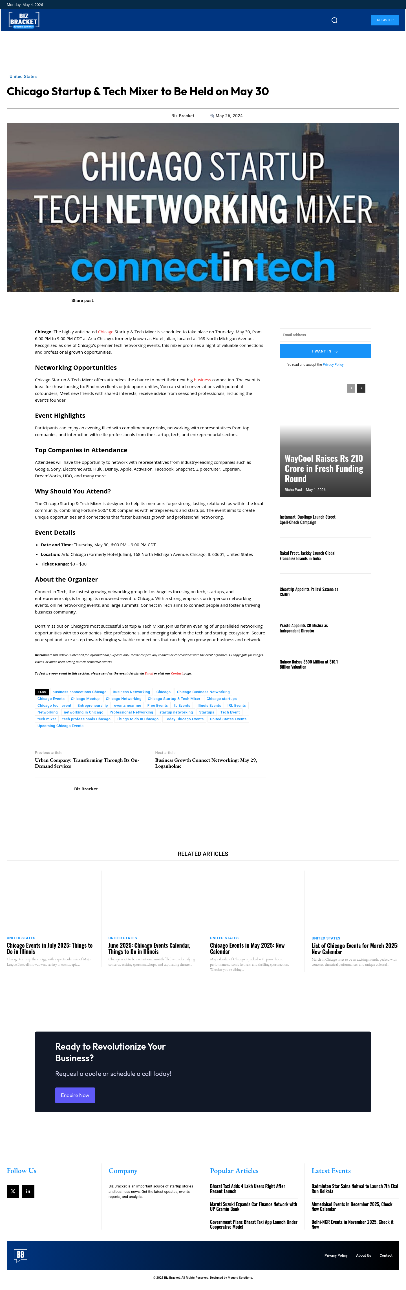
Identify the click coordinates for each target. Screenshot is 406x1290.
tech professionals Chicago (86, 719)
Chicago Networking (124, 699)
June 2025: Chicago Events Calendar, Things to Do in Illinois (149, 948)
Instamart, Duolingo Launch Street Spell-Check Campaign (306, 519)
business (203, 379)
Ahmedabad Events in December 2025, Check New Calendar (352, 1211)
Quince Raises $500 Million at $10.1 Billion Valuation (307, 664)
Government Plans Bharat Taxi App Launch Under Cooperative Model (253, 1229)
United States (23, 76)
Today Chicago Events (184, 719)
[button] (334, 20)
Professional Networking (131, 712)
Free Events (157, 705)
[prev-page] (351, 388)
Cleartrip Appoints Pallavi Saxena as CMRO (307, 591)
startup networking (176, 712)
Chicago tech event (54, 705)
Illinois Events (209, 705)
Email (149, 673)
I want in (325, 351)
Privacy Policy (333, 365)
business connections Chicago (80, 692)
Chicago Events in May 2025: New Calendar (247, 948)
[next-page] (361, 388)
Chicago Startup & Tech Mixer (174, 699)
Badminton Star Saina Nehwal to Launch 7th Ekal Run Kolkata (355, 1193)
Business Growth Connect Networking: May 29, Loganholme (206, 763)
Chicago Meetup (85, 699)
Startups (206, 712)
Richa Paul (293, 490)
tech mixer (46, 719)
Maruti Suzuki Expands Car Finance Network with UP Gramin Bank (253, 1211)
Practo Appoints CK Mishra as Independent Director (302, 627)
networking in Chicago (83, 712)
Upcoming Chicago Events (60, 726)
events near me (127, 705)
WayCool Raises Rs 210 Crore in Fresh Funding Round (321, 476)
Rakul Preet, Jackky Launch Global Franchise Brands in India (306, 555)
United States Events (228, 719)
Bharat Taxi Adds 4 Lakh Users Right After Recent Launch (247, 1193)
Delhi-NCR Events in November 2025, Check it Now (353, 1229)
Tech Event (230, 712)
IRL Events (237, 705)
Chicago (106, 331)
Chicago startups (222, 699)
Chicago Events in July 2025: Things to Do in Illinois (49, 948)
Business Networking (131, 692)
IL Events (182, 705)
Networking (47, 712)
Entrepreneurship (93, 705)
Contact (177, 673)
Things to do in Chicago (138, 719)
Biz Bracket (182, 115)
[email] (325, 334)
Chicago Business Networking (203, 692)
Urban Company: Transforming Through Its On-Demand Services (87, 763)
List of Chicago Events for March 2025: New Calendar (355, 948)
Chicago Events (51, 699)
